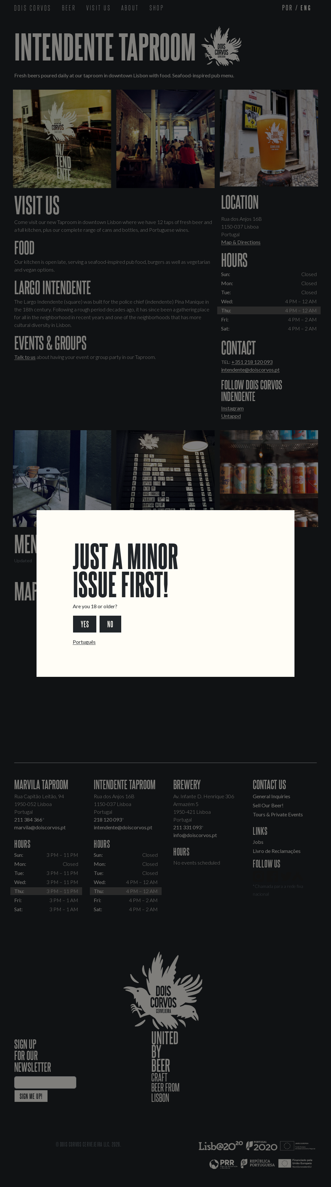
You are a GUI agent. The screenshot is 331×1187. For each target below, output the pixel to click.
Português (84, 642)
